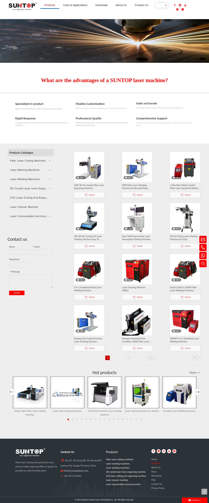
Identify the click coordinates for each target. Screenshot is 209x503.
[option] (30, 397)
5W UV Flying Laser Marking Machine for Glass (184, 238)
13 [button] (122, 419)
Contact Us (156, 484)
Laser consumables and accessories (123, 484)
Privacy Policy (158, 488)
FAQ (153, 479)
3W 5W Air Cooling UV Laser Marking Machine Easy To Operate (88, 238)
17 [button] (140, 419)
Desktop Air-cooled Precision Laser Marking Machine (88, 340)
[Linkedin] (180, 5)
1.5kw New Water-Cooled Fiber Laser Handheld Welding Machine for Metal (184, 187)
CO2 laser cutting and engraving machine (126, 475)
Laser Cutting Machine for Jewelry (142, 411)
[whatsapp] (183, 9)
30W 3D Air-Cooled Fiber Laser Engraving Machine (89, 187)
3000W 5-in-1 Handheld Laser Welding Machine (184, 340)
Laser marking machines (118, 463)
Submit (17, 293)
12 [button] (118, 419)
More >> (194, 372)
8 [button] (99, 419)
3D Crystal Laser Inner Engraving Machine (32, 188)
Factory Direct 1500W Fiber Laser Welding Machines (183, 289)
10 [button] (109, 419)
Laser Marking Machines (25, 170)
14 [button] (127, 419)
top (204, 492)
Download (156, 475)
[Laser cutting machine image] (104, 41)
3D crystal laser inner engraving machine (126, 471)
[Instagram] (177, 9)
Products (155, 463)
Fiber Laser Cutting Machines (28, 160)
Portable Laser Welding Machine (179, 411)
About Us (155, 467)
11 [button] (113, 419)
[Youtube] (185, 5)
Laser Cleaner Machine (24, 207)
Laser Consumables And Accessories (32, 216)
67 (195, 357)
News (154, 471)
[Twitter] (164, 451)
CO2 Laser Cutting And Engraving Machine (32, 197)
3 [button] (77, 419)
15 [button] (131, 419)
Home (154, 459)
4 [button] (81, 419)
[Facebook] (175, 5)
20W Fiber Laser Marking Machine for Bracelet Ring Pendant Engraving (134, 187)
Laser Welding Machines (25, 179)
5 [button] (86, 419)
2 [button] (72, 419)
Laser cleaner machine (117, 480)
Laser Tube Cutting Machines (67, 411)
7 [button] (95, 419)
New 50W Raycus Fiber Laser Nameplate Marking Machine (136, 238)
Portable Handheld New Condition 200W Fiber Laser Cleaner (135, 340)
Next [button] (197, 401)
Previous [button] (12, 401)
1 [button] (68, 419)
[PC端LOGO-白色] (30, 452)
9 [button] (104, 419)
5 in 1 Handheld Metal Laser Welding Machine (88, 289)
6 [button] (90, 419)
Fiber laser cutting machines (120, 459)
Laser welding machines (117, 467)
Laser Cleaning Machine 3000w (133, 289)
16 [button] (136, 419)
